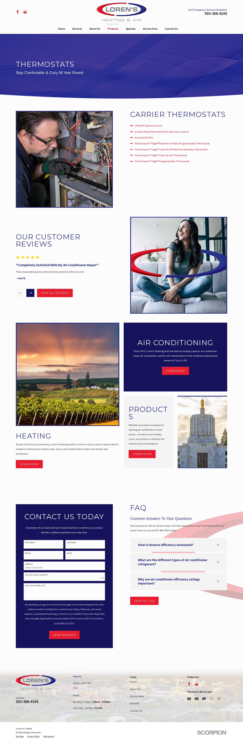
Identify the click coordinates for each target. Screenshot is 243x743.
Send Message (60, 634)
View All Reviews (50, 292)
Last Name (67, 542)
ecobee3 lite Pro (148, 137)
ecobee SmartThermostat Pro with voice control (166, 131)
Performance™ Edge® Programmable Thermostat (166, 161)
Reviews (134, 703)
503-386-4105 (216, 13)
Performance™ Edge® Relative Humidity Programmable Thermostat (176, 143)
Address (25, 564)
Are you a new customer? (32, 574)
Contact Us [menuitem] (171, 28)
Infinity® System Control (152, 125)
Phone (24, 553)
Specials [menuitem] (131, 28)
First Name (26, 542)
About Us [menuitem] (94, 28)
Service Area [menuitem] (150, 28)
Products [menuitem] (113, 28)
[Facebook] (17, 12)
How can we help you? (31, 585)
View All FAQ (140, 600)
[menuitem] (20, 736)
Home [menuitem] (61, 28)
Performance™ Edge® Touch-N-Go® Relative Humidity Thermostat (175, 149)
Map (75, 687)
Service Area (137, 696)
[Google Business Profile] (25, 12)
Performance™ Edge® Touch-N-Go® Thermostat (165, 155)
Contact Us (136, 710)
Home (133, 681)
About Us (135, 689)
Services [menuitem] (77, 28)
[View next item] (26, 293)
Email (64, 553)
